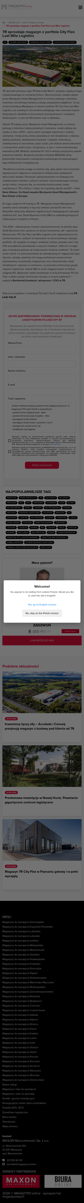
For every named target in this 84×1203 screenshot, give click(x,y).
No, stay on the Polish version (42, 613)
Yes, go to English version (42, 604)
